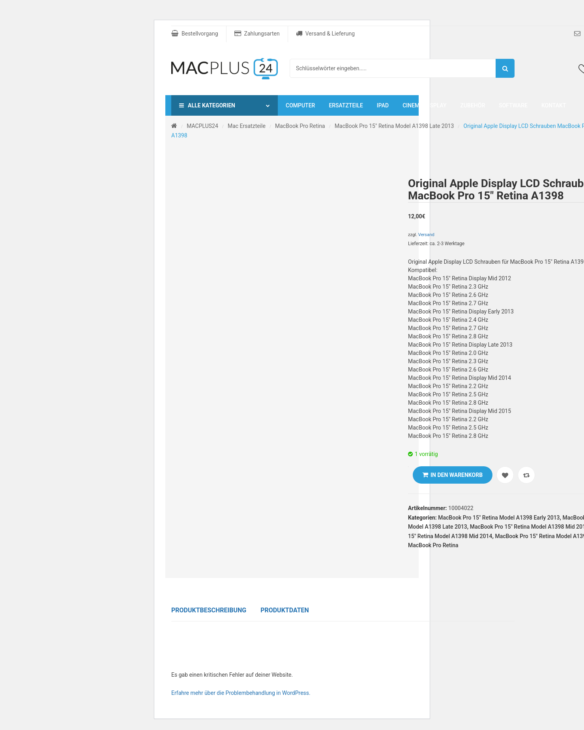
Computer (300, 105)
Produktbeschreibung (208, 610)
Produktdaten (284, 610)
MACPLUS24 (202, 126)
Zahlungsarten (257, 33)
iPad (383, 105)
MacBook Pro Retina (300, 126)
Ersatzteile (346, 105)
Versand (426, 234)
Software (513, 105)
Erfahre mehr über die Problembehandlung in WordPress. (241, 693)
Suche (505, 68)
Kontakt (553, 105)
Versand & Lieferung (325, 33)
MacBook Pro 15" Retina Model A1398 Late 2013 (394, 126)
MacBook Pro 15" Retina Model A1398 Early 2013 (499, 517)
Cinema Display (424, 105)
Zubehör (472, 105)
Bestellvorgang (194, 33)
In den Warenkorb (457, 475)
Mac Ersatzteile (247, 126)
